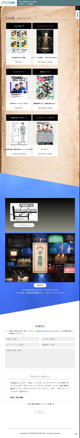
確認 (40, 418)
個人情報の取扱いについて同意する (40, 410)
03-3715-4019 (53, 296)
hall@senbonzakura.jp (34, 296)
